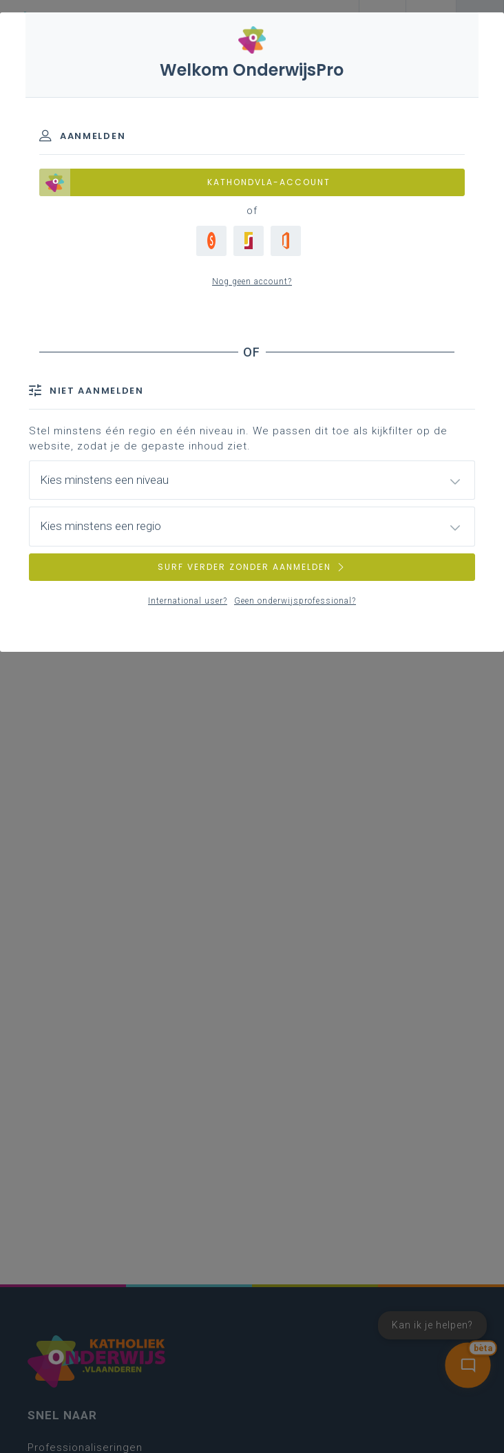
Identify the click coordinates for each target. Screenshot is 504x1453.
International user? (187, 601)
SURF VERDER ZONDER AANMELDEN (252, 567)
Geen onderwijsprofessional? (295, 601)
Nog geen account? (252, 281)
